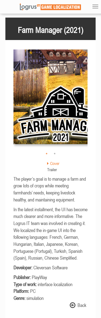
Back (78, 305)
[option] (50, 99)
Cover (53, 163)
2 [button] (54, 153)
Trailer (52, 169)
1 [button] (46, 153)
